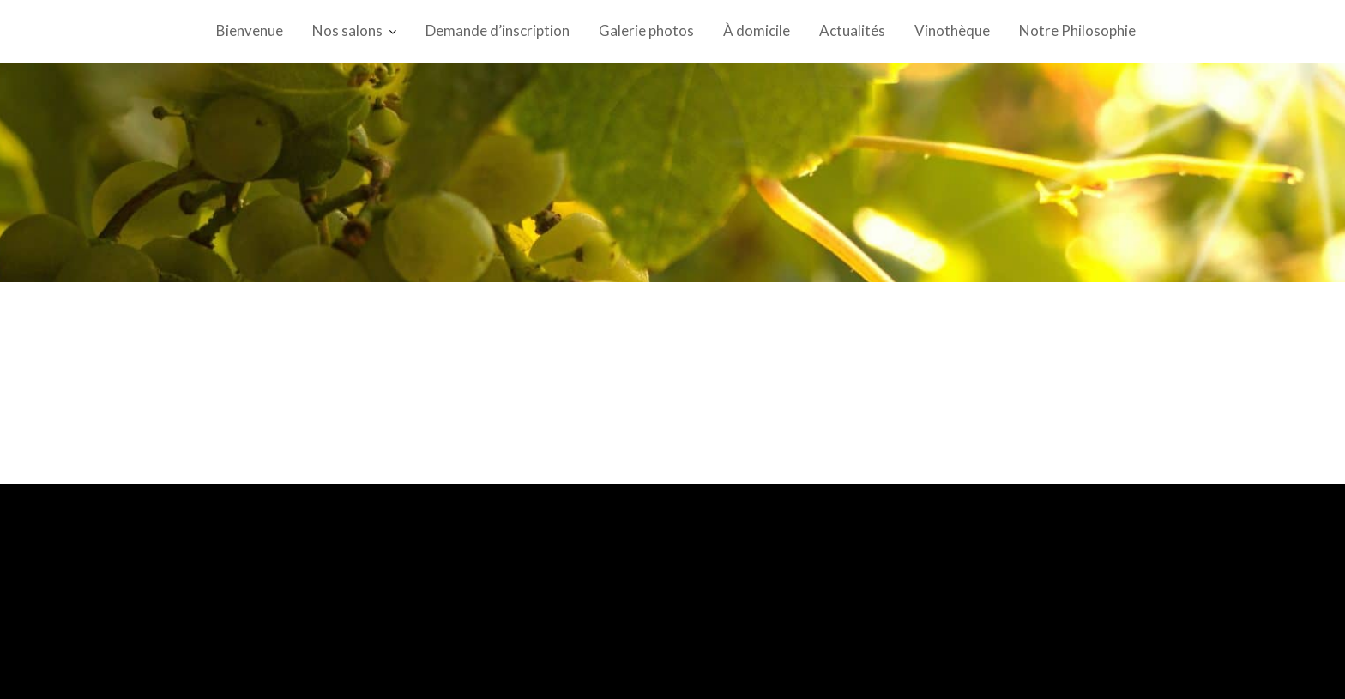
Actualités (852, 30)
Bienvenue (249, 30)
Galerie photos (646, 30)
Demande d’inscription (497, 30)
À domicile (756, 30)
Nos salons (347, 30)
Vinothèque (952, 30)
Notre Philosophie (1077, 30)
